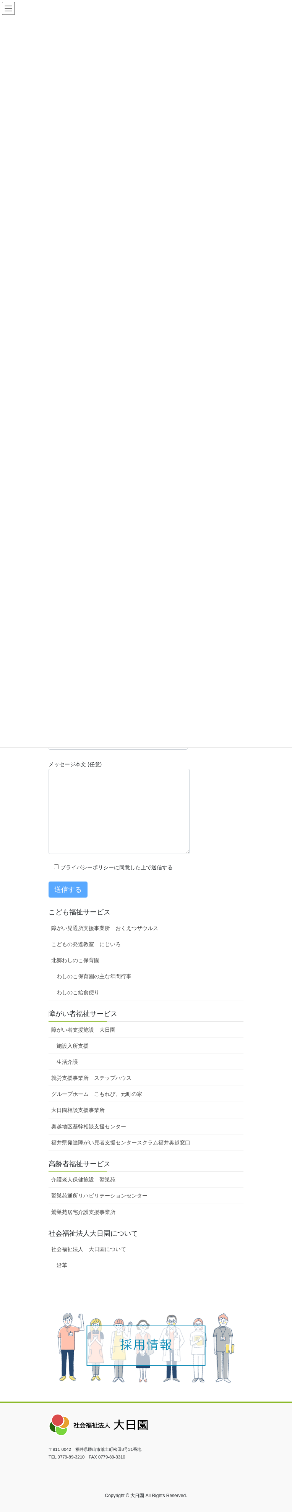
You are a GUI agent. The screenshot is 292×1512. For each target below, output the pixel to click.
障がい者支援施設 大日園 (83, 1030)
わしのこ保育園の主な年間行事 (94, 976)
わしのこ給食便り (78, 992)
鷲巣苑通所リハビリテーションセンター (99, 1196)
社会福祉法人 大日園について (88, 1249)
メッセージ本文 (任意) (119, 807)
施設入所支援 (73, 1046)
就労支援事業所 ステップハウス (91, 1078)
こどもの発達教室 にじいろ (86, 944)
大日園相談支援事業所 (78, 1110)
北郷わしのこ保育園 (75, 960)
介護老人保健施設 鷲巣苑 (83, 1180)
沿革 (62, 1265)
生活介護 (67, 1062)
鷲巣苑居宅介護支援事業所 (83, 1212)
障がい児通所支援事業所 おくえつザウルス (104, 928)
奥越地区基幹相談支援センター (88, 1126)
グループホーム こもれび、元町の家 (96, 1094)
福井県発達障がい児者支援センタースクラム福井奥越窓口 (120, 1142)
